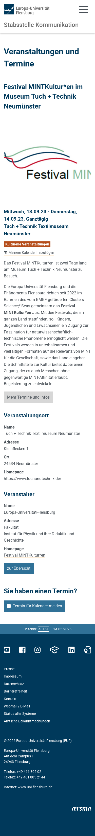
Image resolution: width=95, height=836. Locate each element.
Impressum (13, 676)
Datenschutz (14, 684)
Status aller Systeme (20, 714)
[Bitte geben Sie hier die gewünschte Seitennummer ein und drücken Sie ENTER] (43, 629)
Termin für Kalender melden (37, 605)
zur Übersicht (18, 568)
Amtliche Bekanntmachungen (27, 721)
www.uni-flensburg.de (35, 787)
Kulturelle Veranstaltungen (27, 244)
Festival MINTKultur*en (24, 555)
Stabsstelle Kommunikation (41, 24)
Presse (9, 669)
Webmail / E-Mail (17, 706)
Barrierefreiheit (15, 691)
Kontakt (10, 699)
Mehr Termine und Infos (28, 397)
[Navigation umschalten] (83, 9)
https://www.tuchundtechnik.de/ (33, 478)
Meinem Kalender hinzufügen (31, 253)
